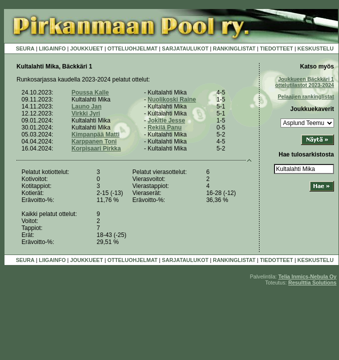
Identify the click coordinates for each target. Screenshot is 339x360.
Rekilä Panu (165, 127)
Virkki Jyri (86, 113)
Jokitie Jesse (166, 120)
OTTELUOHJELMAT (133, 49)
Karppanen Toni (94, 141)
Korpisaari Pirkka (96, 148)
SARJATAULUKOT (185, 49)
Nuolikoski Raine (172, 99)
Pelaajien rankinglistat (306, 97)
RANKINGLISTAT (234, 49)
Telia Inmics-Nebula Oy (307, 277)
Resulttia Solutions (312, 283)
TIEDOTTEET (276, 49)
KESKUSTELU (316, 49)
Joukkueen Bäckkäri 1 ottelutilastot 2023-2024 (304, 82)
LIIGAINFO (52, 49)
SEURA (25, 49)
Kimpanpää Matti (96, 134)
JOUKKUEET (86, 49)
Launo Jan (87, 106)
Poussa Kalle (90, 92)
